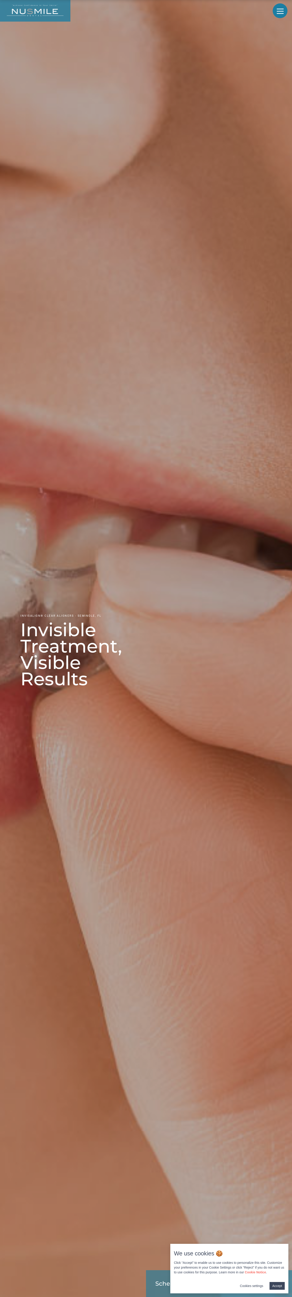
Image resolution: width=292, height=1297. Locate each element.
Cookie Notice (255, 1272)
